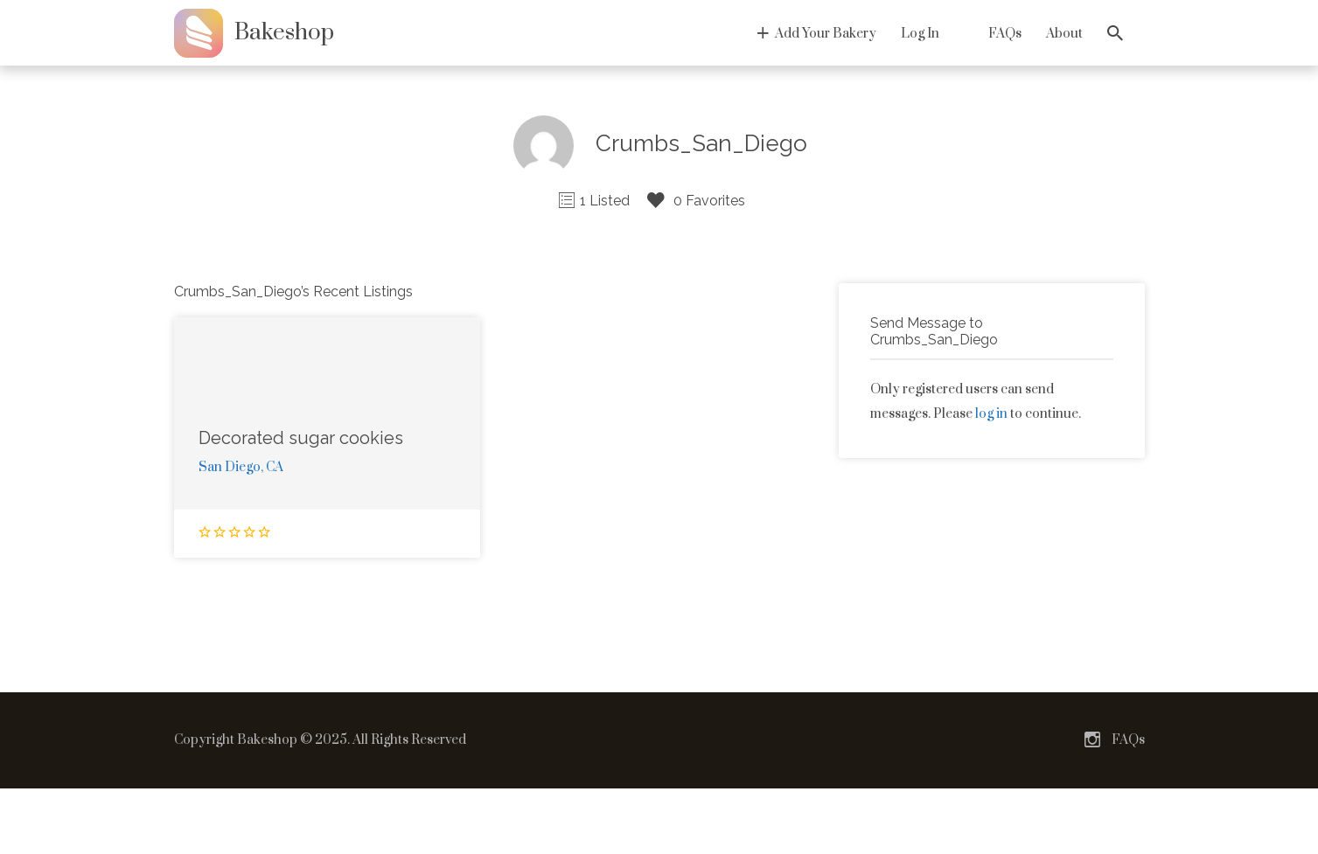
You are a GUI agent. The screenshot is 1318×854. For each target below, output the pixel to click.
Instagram (1092, 739)
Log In (920, 33)
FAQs (1005, 33)
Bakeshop (284, 32)
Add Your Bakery (825, 33)
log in (991, 414)
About (1064, 33)
